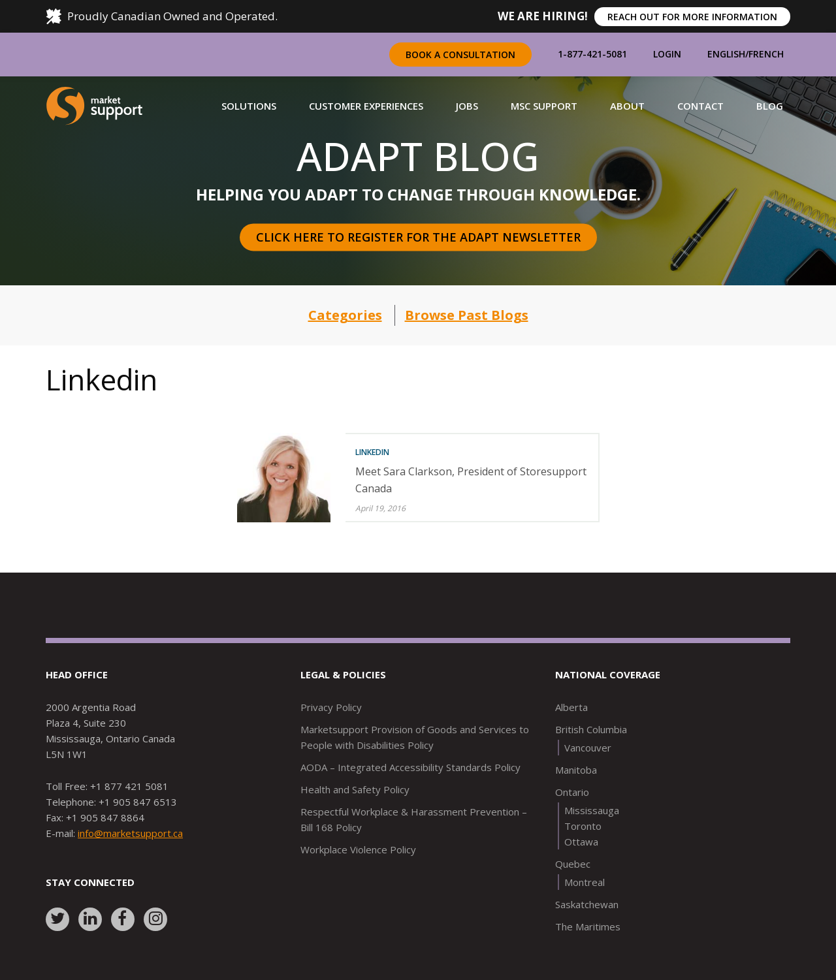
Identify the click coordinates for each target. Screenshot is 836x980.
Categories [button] (345, 315)
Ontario (572, 791)
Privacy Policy (331, 707)
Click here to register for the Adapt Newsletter (418, 237)
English (726, 54)
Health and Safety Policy (355, 789)
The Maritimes (587, 926)
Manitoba (576, 769)
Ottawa (581, 841)
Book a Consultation (460, 54)
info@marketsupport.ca (130, 833)
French (766, 54)
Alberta (571, 707)
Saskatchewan (587, 904)
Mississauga (591, 810)
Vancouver (587, 747)
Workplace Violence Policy (358, 849)
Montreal (584, 882)
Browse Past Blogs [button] (466, 315)
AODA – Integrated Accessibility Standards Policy (410, 767)
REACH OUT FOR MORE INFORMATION (692, 16)
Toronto (583, 825)
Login (667, 54)
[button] (249, 106)
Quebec (572, 863)
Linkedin (372, 452)
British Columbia (591, 729)
